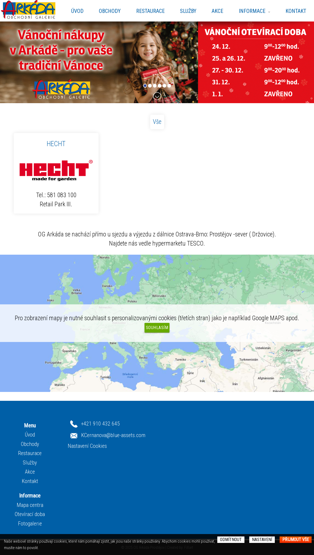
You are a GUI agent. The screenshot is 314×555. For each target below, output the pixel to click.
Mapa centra (30, 505)
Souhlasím (157, 327)
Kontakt (296, 11)
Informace (254, 11)
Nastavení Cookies (87, 446)
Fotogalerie (30, 523)
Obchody (110, 11)
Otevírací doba (30, 514)
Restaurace (150, 11)
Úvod (77, 11)
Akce (217, 11)
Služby (188, 11)
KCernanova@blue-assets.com (113, 435)
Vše (157, 121)
